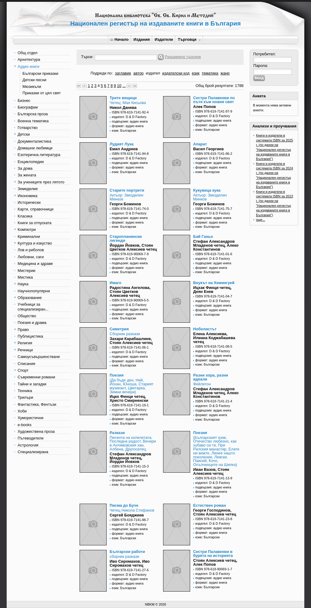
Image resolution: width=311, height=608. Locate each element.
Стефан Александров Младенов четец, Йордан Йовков (130, 458)
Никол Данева (123, 107)
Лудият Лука (122, 144)
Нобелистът (205, 329)
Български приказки (40, 73)
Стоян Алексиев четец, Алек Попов (215, 562)
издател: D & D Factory (129, 117)
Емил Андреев (124, 149)
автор (138, 73)
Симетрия (119, 329)
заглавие (123, 73)
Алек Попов (204, 106)
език (195, 73)
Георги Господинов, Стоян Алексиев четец (214, 512)
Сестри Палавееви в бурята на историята (213, 553)
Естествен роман (209, 505)
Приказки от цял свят (41, 93)
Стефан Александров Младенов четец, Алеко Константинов (215, 245)
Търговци (189, 39)
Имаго (115, 282)
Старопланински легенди (126, 238)
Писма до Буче (124, 505)
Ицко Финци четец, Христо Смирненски (129, 398)
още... (260, 219)
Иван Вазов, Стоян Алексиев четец (211, 471)
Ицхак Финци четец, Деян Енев (212, 289)
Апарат (200, 144)
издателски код (176, 73)
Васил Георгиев (208, 149)
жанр (225, 73)
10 (119, 85)
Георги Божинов (125, 204)
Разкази (117, 432)
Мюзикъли (31, 86)
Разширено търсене (183, 56)
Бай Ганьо (203, 236)
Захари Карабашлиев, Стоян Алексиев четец (131, 340)
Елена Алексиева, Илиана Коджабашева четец (214, 338)
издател (153, 73)
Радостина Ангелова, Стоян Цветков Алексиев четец (130, 291)
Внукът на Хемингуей (213, 282)
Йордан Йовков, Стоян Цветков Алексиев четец (133, 247)
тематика (210, 73)
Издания (141, 39)
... (124, 85)
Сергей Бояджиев (127, 515)
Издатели (164, 39)
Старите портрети (127, 190)
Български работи (127, 551)
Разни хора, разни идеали (210, 377)
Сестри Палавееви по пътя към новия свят (214, 100)
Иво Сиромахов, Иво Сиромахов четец (130, 563)
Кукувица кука (206, 190)
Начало (119, 39)
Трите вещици (123, 98)
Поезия (117, 375)
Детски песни (34, 80)
